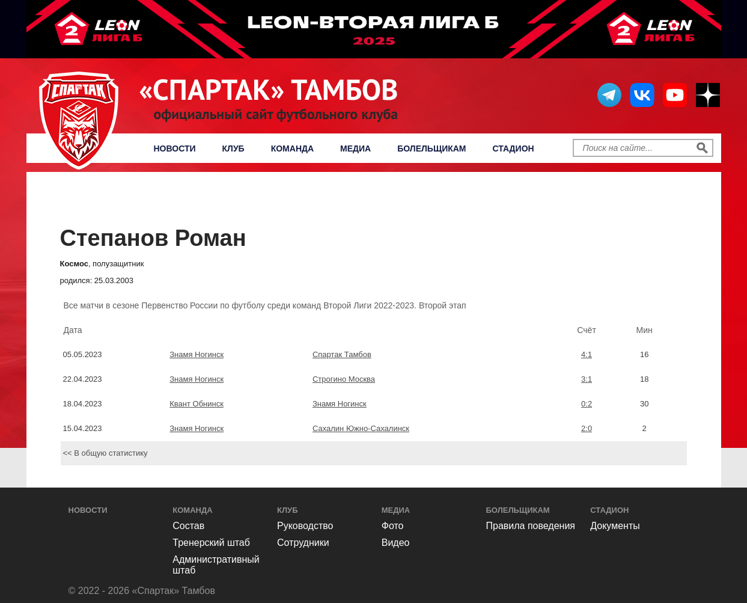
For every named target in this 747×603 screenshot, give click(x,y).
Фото (393, 526)
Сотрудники (303, 542)
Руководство (305, 526)
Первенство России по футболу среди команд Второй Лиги (377, 201)
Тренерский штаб (211, 542)
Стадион (513, 148)
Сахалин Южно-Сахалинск (361, 428)
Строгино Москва (344, 379)
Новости (175, 148)
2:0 (586, 428)
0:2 (586, 403)
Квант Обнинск (196, 403)
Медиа (355, 148)
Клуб (233, 148)
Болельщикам (431, 148)
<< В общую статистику (105, 453)
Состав (188, 526)
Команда (292, 148)
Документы (614, 526)
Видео (396, 542)
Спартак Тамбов (342, 354)
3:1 (586, 379)
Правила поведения (531, 526)
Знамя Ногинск (196, 354)
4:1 (586, 354)
